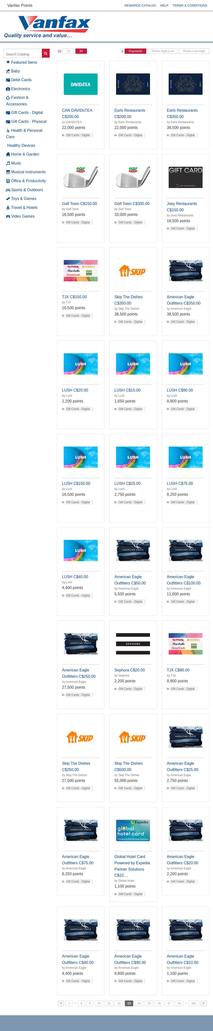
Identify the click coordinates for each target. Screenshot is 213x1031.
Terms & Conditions (190, 5)
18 (179, 1003)
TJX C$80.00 (178, 670)
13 (129, 1003)
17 (169, 1003)
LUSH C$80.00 (180, 390)
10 (99, 1003)
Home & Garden (22, 154)
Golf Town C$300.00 (132, 204)
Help (164, 5)
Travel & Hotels (22, 207)
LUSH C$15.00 (127, 390)
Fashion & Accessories (17, 100)
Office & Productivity (26, 181)
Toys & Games (21, 198)
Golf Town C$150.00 (79, 204)
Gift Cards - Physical (26, 121)
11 (109, 1003)
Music (13, 163)
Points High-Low (163, 51)
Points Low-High (194, 51)
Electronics (18, 89)
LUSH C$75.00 (180, 483)
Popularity (135, 51)
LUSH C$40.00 (75, 577)
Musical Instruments (26, 172)
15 (68, 51)
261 (194, 1003)
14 (139, 1003)
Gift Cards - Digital (24, 112)
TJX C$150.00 (74, 297)
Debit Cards (19, 80)
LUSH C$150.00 (76, 483)
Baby (13, 71)
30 (81, 51)
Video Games (20, 216)
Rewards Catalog (140, 5)
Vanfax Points (19, 5)
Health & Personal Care (24, 133)
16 (159, 1003)
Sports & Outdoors (24, 190)
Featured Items (21, 61)
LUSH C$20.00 (75, 390)
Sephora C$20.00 (129, 670)
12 (119, 1003)
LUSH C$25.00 (127, 483)
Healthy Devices (21, 145)
